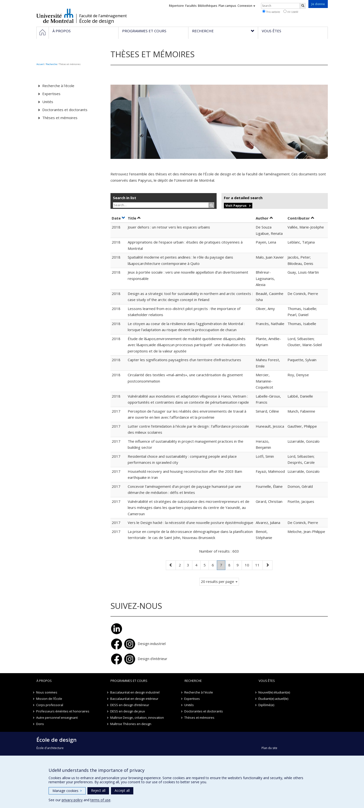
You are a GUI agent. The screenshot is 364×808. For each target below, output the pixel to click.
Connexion (246, 6)
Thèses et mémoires (59, 117)
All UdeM (290, 12)
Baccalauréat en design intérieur (134, 698)
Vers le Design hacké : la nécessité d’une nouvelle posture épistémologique (190, 522)
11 (259, 564)
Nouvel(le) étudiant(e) (274, 692)
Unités (47, 101)
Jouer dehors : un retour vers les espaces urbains (169, 227)
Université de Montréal (55, 15)
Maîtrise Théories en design (131, 724)
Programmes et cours (128, 680)
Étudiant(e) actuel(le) (273, 698)
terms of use (100, 800)
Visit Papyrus (235, 205)
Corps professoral (49, 705)
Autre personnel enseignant (57, 717)
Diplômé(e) (266, 705)
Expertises (51, 93)
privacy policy (72, 800)
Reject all (98, 790)
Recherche (51, 64)
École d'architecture (50, 748)
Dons (40, 724)
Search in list (124, 197)
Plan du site (269, 748)
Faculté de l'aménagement (103, 16)
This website (271, 12)
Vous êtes (267, 680)
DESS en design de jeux (127, 711)
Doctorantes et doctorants (64, 109)
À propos (44, 680)
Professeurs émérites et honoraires (63, 711)
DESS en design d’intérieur (129, 705)
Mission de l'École (49, 698)
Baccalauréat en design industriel (135, 692)
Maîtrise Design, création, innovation (137, 717)
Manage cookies (67, 790)
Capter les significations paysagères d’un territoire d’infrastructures (184, 359)
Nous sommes (47, 692)
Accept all (122, 790)
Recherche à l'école (58, 85)
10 (248, 564)
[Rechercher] (303, 6)
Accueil (40, 64)
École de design (96, 21)
